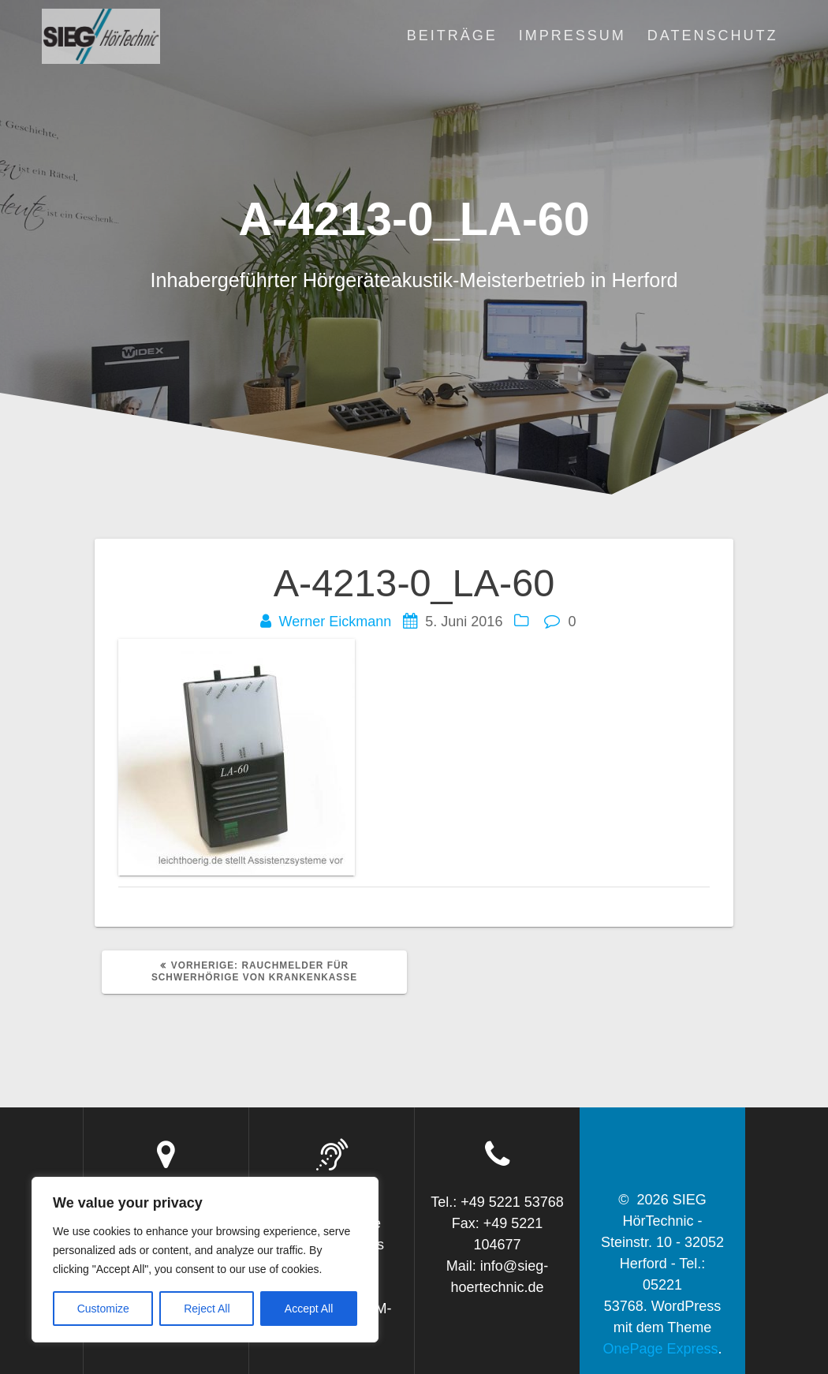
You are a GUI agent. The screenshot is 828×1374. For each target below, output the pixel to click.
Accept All (309, 1308)
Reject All (206, 1308)
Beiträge (452, 35)
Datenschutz (712, 35)
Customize (103, 1308)
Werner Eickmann (335, 621)
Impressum (572, 35)
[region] (205, 1259)
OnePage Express (660, 1349)
